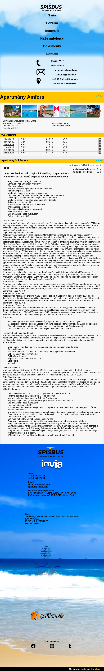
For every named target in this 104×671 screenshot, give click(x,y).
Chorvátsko (18, 121)
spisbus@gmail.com (66, 75)
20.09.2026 (8, 139)
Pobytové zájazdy (61, 123)
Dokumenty (52, 46)
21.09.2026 (8, 147)
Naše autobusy (52, 38)
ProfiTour (95, 669)
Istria (27, 121)
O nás (52, 15)
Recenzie (52, 31)
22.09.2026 (8, 153)
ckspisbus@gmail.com (66, 70)
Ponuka (52, 23)
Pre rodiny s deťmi (61, 126)
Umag (33, 121)
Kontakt (52, 54)
